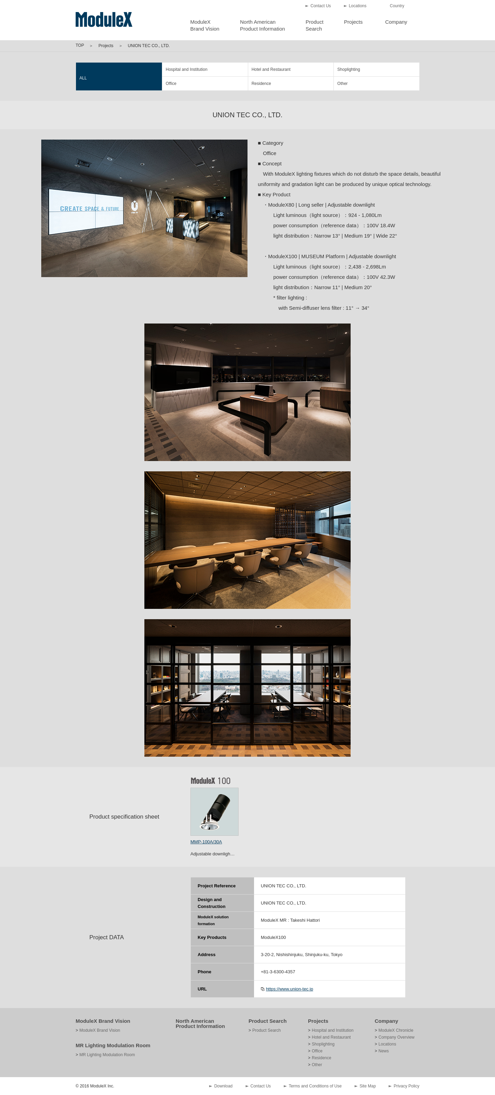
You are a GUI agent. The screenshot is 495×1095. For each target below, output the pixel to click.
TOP (80, 45)
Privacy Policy (406, 1086)
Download (223, 1086)
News (383, 1051)
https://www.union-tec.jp (289, 989)
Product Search (268, 1021)
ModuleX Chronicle (395, 1030)
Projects (353, 22)
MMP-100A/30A (206, 841)
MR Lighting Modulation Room (113, 1045)
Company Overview (396, 1037)
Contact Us (320, 5)
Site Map (368, 1086)
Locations (357, 5)
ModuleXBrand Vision (204, 25)
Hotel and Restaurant (271, 69)
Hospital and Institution (186, 69)
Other (342, 83)
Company (396, 22)
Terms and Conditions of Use (315, 1086)
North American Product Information (200, 1023)
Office (171, 83)
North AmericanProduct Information (262, 25)
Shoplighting (348, 69)
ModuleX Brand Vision (103, 1021)
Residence (261, 83)
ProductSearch (314, 25)
